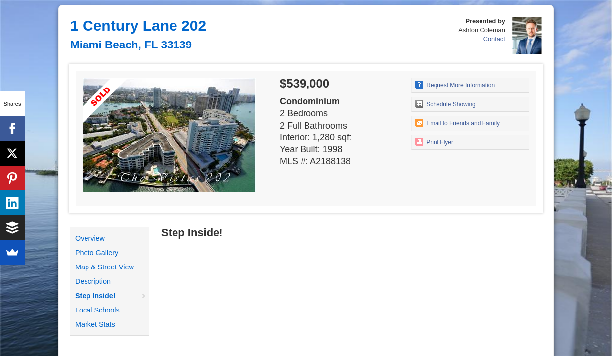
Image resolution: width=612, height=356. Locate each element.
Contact (494, 39)
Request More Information (455, 85)
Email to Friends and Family (457, 123)
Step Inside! (95, 296)
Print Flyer (434, 142)
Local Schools (97, 310)
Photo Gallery (96, 253)
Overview (90, 238)
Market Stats (95, 324)
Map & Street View (104, 267)
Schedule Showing (445, 104)
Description (93, 281)
